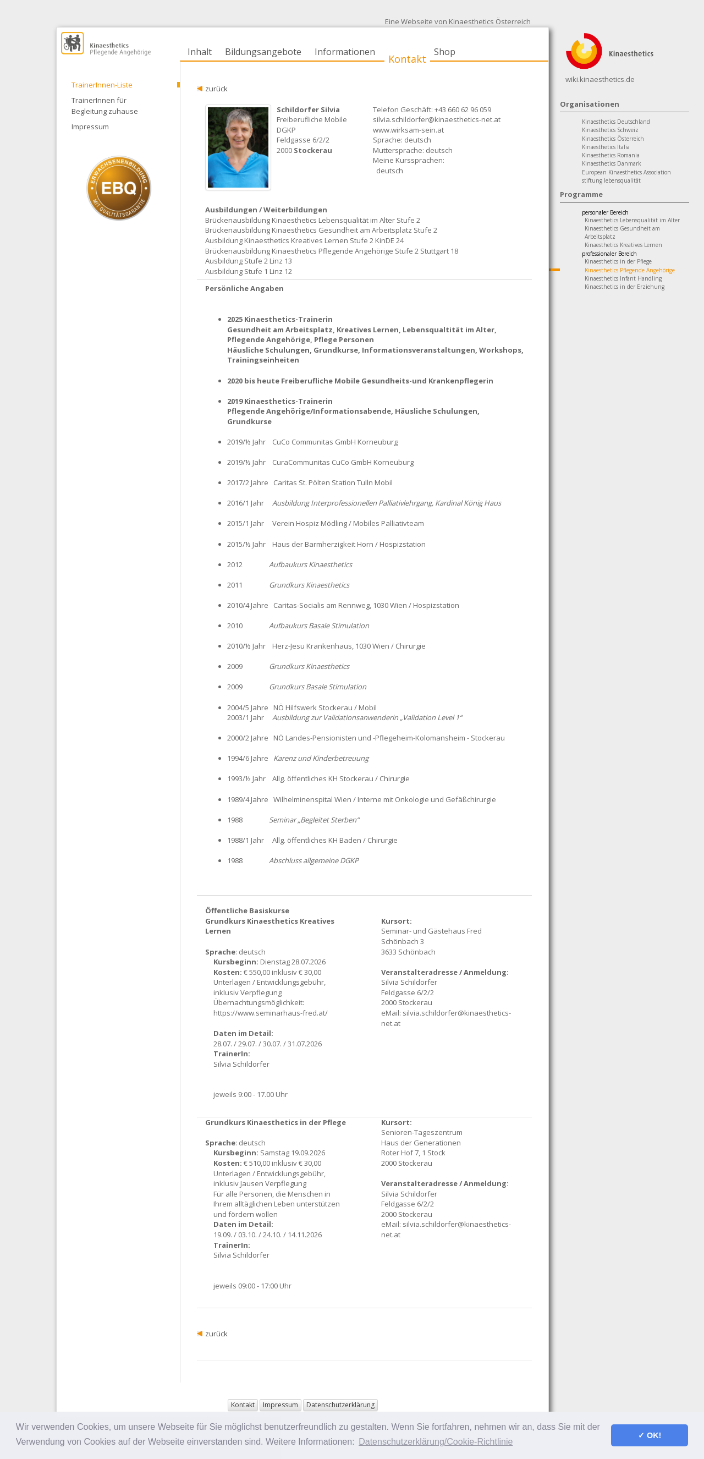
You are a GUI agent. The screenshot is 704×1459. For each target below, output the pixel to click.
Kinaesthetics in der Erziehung (624, 286)
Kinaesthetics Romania (611, 155)
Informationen (345, 52)
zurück (216, 89)
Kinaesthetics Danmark (611, 163)
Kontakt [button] (243, 1404)
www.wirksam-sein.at (408, 130)
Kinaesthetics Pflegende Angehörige (630, 270)
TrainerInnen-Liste (102, 85)
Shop (444, 52)
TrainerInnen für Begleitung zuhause (105, 105)
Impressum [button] (280, 1404)
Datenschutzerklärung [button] (340, 1404)
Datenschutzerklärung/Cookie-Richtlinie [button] (436, 1441)
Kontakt (407, 58)
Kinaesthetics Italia (606, 147)
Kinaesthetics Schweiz (610, 130)
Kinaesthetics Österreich (613, 138)
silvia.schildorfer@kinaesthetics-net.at (437, 119)
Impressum (90, 126)
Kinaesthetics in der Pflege (618, 261)
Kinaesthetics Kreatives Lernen (623, 245)
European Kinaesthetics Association (626, 172)
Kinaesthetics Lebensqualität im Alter (632, 220)
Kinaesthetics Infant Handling (623, 278)
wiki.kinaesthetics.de (600, 79)
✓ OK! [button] (649, 1435)
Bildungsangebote (263, 52)
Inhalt (200, 52)
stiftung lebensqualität (611, 180)
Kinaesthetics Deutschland (616, 121)
